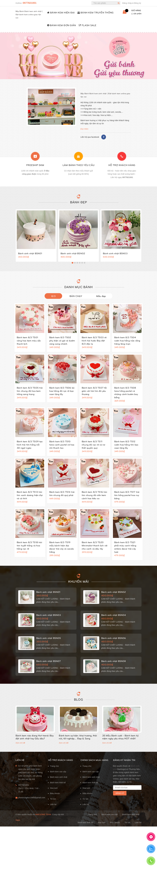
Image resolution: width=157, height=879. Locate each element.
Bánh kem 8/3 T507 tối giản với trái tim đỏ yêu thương (94, 388)
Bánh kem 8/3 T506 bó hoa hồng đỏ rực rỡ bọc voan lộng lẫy (61, 388)
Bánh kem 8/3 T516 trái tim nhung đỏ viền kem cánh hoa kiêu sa (94, 492)
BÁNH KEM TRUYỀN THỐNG (95, 12)
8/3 (53, 293)
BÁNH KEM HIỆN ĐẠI (61, 12)
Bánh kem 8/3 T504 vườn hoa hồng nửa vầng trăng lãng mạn (127, 338)
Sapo (18, 820)
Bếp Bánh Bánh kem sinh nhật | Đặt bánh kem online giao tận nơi (29, 14)
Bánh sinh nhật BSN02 (73, 250)
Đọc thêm (84, 129)
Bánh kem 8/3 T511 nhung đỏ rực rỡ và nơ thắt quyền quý (93, 442)
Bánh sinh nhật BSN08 (113, 660)
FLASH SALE (87, 25)
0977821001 (30, 3)
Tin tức (53, 799)
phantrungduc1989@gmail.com (31, 797)
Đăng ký (137, 3)
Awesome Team (43, 814)
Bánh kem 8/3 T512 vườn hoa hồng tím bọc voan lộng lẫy (126, 442)
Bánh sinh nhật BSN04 (113, 613)
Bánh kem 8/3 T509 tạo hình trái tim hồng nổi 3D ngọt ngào (30, 442)
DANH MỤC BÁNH (78, 285)
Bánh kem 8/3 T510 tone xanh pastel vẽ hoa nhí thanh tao (61, 442)
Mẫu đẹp (101, 293)
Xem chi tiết (20, 743)
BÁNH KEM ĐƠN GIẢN (61, 25)
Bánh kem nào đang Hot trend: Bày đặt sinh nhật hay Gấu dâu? (35, 737)
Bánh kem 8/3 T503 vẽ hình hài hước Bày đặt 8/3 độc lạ (94, 338)
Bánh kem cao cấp (58, 772)
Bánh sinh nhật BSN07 (48, 660)
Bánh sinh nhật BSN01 (30, 250)
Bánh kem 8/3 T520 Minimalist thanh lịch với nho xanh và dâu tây (94, 543)
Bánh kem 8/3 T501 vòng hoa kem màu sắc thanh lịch (29, 338)
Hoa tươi (54, 788)
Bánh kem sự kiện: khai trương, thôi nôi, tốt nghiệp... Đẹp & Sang (78, 737)
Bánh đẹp (78, 199)
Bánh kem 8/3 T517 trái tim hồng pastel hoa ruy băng (126, 492)
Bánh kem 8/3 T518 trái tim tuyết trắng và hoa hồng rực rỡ (29, 543)
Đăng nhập (127, 3)
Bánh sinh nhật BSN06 (113, 637)
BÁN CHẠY (76, 293)
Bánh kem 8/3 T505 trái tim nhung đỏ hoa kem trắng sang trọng (30, 388)
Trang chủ (54, 766)
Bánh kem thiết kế (58, 782)
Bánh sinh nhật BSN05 (48, 637)
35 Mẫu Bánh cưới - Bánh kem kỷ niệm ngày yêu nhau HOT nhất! (120, 737)
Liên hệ (53, 804)
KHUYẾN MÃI (78, 580)
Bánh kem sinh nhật (58, 777)
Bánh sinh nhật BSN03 (115, 250)
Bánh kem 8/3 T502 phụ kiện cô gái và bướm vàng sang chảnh (62, 338)
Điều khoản (55, 793)
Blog (78, 699)
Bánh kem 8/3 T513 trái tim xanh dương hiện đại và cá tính (30, 492)
